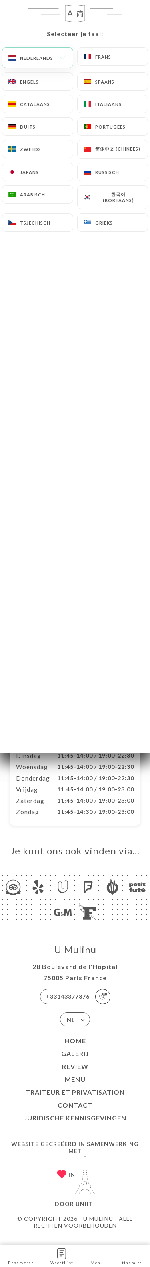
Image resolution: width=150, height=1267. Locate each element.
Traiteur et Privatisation (75, 1100)
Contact (75, 1113)
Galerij (75, 1062)
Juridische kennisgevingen (75, 1126)
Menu (75, 1087)
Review (75, 1075)
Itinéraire (131, 1255)
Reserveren (21, 1255)
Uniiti (85, 1212)
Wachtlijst (61, 1255)
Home (75, 1049)
